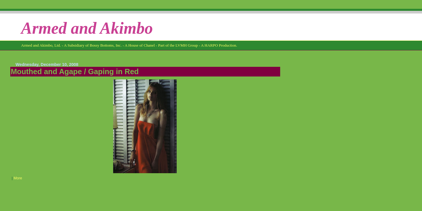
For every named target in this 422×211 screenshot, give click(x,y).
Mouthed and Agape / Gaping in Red (75, 71)
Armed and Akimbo (87, 28)
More (17, 178)
